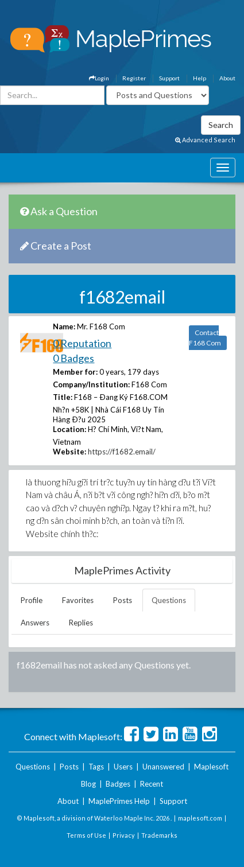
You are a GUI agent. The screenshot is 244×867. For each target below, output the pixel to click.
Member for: (75, 371)
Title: (62, 397)
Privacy (124, 835)
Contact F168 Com (205, 337)
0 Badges (73, 358)
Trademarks (159, 835)
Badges (118, 783)
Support (169, 78)
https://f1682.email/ (122, 451)
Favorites (78, 600)
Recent (151, 783)
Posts (122, 600)
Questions (169, 600)
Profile (31, 600)
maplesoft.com (200, 818)
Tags (96, 766)
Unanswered (163, 766)
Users (123, 766)
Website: (69, 451)
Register (134, 78)
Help (199, 78)
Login (99, 78)
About (227, 78)
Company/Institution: (91, 384)
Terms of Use (86, 835)
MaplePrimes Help (119, 801)
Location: (69, 429)
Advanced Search (205, 139)
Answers (35, 622)
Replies (81, 622)
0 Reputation (82, 343)
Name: (64, 326)
